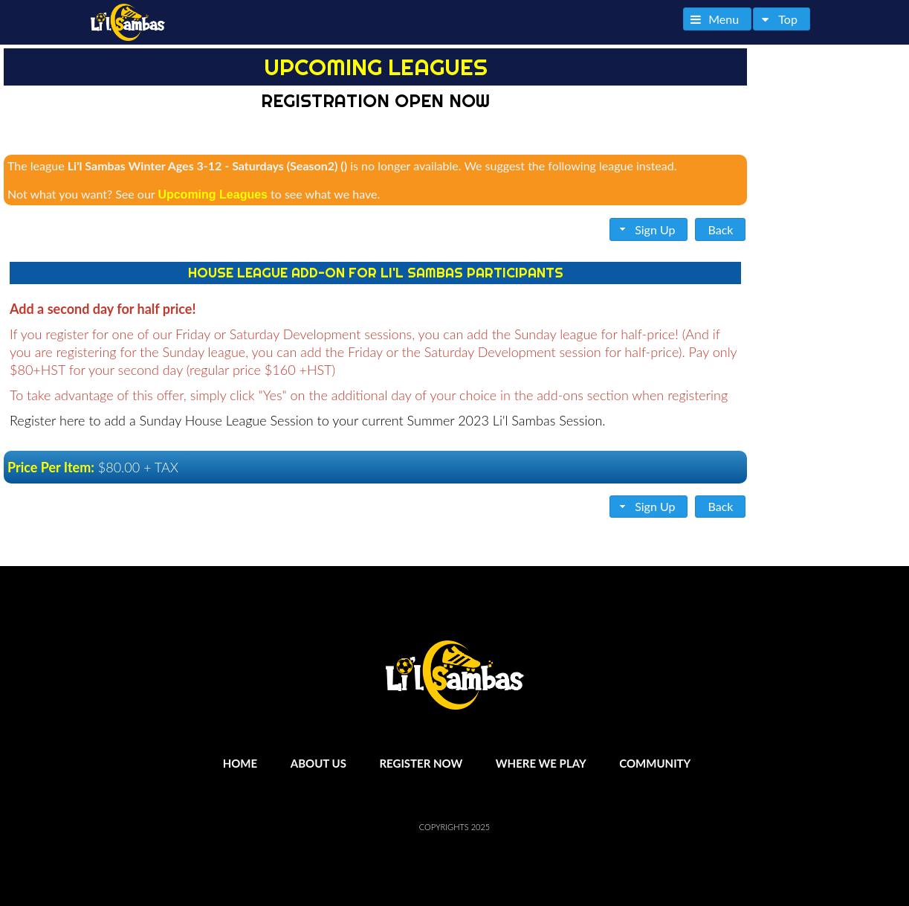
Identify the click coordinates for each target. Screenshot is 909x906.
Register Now (420, 763)
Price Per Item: (50, 467)
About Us (318, 763)
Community (654, 763)
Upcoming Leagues (213, 194)
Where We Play (541, 763)
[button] (717, 18)
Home (240, 763)
